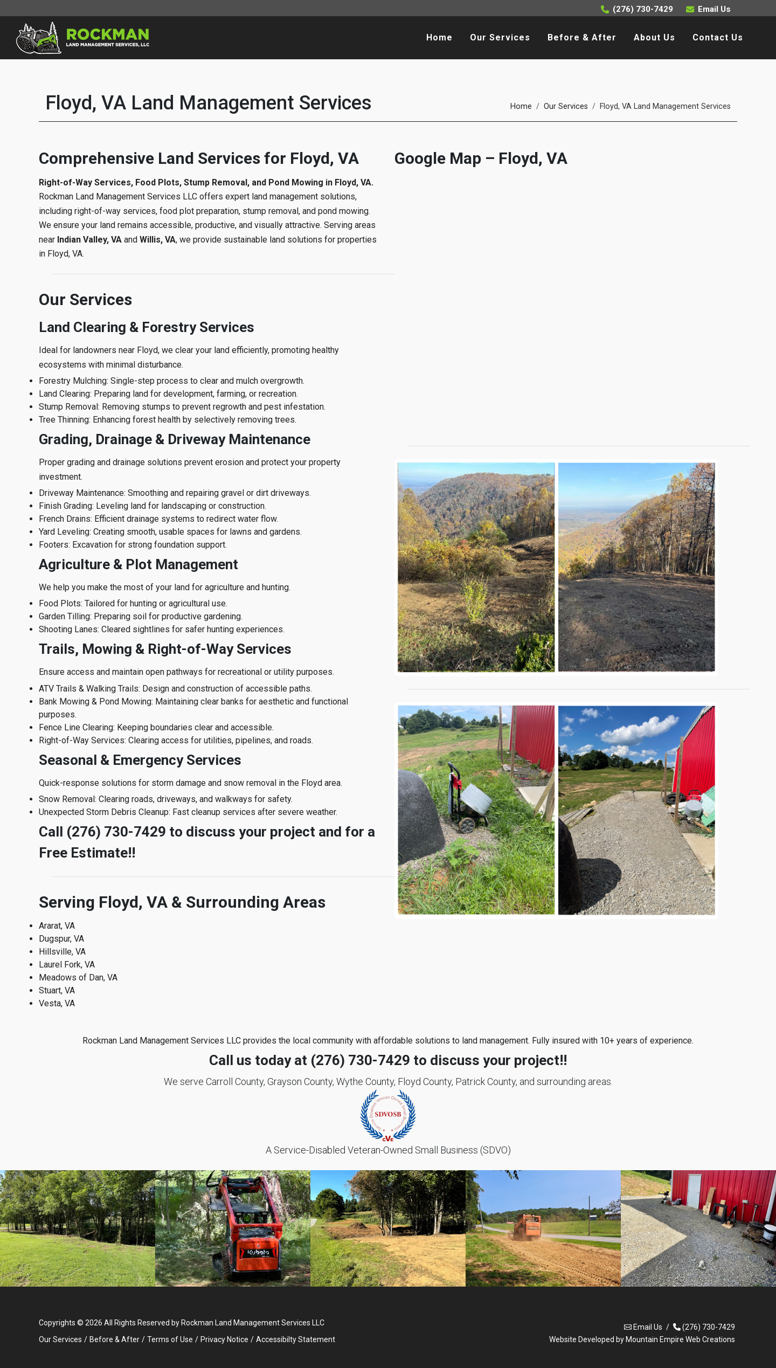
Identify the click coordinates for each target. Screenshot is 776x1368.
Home (521, 106)
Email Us (643, 1327)
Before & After (114, 1339)
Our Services (566, 106)
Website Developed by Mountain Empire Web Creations (642, 1339)
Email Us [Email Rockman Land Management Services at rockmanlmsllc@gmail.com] (708, 9)
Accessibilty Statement (295, 1339)
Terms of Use (170, 1339)
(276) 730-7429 (704, 1327)
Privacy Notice (224, 1339)
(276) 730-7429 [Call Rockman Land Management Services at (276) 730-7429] (637, 9)
